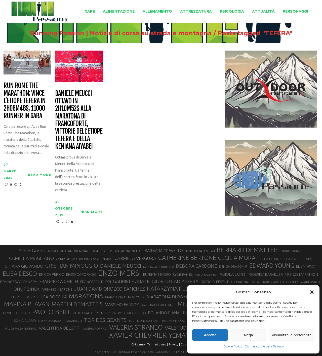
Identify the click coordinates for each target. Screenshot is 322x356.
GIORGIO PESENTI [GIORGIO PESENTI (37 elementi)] (214, 282)
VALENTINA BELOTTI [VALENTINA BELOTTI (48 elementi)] (59, 328)
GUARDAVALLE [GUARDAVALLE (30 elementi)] (310, 282)
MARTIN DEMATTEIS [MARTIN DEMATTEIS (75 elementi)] (77, 304)
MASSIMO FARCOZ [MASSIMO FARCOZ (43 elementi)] (122, 304)
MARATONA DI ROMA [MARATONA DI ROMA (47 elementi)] (168, 296)
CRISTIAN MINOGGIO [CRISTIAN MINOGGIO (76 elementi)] (71, 265)
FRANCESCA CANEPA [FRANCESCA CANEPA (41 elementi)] (18, 281)
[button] (311, 292)
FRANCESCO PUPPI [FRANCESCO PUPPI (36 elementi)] (95, 282)
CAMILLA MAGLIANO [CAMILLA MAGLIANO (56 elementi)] (31, 258)
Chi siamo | (138, 344)
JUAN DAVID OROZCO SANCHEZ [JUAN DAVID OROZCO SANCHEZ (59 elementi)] (109, 289)
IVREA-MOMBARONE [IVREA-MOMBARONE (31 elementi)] (57, 289)
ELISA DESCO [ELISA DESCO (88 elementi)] (20, 273)
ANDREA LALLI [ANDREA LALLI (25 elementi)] (57, 251)
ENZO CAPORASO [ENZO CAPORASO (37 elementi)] (81, 274)
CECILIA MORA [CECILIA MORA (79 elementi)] (237, 258)
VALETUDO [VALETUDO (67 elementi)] (178, 328)
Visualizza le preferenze (292, 335)
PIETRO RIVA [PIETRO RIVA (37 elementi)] (106, 313)
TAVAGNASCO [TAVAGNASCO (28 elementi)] (72, 320)
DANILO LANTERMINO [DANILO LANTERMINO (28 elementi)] (158, 266)
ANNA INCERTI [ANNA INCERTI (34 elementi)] (131, 251)
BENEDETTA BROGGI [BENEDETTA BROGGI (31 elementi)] (200, 251)
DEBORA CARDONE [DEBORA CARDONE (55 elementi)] (196, 266)
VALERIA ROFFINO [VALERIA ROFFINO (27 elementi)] (95, 328)
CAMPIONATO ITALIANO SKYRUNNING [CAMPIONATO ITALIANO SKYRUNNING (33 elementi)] (84, 259)
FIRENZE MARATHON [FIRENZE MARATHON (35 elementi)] (301, 274)
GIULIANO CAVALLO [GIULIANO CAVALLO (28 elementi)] (270, 282)
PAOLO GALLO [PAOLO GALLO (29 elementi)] (83, 313)
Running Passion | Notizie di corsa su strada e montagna (121, 33)
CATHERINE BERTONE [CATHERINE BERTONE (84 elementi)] (187, 257)
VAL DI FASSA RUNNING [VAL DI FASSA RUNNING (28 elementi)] (21, 328)
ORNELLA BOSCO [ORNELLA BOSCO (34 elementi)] (16, 313)
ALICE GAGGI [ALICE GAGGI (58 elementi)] (32, 250)
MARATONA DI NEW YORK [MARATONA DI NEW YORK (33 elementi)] (125, 297)
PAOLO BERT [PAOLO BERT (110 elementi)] (51, 311)
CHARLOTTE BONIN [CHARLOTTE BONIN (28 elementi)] (298, 258)
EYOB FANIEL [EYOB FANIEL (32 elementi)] (183, 274)
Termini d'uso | (157, 344)
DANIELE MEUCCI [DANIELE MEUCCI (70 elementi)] (120, 266)
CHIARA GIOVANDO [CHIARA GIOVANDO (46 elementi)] (24, 266)
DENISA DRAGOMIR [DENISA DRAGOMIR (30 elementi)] (233, 266)
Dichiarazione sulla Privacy (264, 346)
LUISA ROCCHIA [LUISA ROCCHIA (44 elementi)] (52, 297)
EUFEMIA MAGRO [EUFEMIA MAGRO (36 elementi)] (157, 274)
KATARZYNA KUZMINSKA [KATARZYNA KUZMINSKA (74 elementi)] (178, 288)
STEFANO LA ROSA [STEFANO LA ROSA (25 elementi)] (49, 320)
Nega (248, 335)
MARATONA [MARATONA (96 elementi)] (86, 296)
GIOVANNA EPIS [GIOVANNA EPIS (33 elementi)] (243, 282)
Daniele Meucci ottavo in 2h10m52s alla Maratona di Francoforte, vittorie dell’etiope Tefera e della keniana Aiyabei (78, 120)
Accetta (210, 335)
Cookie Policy (232, 346)
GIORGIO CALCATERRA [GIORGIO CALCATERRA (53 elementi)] (175, 281)
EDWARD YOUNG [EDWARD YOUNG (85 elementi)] (271, 265)
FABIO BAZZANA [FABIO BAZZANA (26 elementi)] (205, 274)
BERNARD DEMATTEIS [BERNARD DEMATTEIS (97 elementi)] (248, 250)
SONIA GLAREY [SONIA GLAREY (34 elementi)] (25, 321)
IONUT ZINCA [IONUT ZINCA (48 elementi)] (25, 289)
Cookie (186, 344)
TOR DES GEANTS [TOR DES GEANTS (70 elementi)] (105, 320)
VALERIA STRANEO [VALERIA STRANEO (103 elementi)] (136, 327)
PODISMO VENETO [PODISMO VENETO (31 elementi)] (132, 313)
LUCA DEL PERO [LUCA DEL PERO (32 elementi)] (23, 297)
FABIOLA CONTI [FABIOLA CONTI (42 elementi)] (232, 274)
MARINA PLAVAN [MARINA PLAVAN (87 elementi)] (27, 304)
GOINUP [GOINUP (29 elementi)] (292, 282)
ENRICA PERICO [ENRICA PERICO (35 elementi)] (51, 274)
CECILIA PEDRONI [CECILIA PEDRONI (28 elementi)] (270, 258)
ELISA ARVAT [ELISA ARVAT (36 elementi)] (306, 266)
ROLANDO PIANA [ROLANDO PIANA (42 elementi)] (163, 312)
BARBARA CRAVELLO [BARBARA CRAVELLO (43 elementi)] (163, 250)
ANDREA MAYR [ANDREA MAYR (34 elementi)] (79, 251)
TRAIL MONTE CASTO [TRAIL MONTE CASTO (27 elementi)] (174, 320)
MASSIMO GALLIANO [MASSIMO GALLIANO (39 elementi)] (158, 305)
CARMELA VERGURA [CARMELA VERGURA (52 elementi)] (135, 258)
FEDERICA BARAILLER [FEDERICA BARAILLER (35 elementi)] (266, 274)
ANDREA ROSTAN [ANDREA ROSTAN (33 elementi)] (106, 251)
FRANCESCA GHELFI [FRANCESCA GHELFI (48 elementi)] (58, 281)
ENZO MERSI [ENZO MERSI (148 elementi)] (119, 273)
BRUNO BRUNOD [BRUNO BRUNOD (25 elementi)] (291, 251)
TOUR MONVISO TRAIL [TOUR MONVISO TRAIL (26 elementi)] (143, 320)
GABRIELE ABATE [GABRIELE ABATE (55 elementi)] (131, 281)
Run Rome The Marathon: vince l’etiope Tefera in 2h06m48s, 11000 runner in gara (25, 101)
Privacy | (174, 344)
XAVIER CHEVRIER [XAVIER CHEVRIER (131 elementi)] (138, 335)
